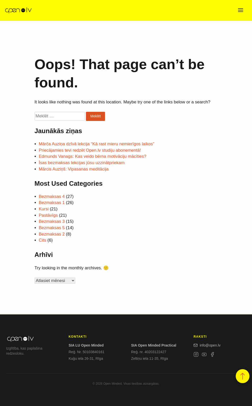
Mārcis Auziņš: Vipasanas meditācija (74, 169)
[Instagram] (196, 355)
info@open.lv (207, 345)
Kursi (44, 209)
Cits (42, 240)
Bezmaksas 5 (52, 227)
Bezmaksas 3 (52, 221)
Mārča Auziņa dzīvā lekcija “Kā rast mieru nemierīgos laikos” (96, 144)
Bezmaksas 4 (52, 196)
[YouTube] (204, 355)
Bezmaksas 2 (52, 234)
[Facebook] (212, 355)
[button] (242, 376)
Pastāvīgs (48, 215)
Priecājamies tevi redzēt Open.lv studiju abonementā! (90, 150)
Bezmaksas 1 (52, 202)
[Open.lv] (18, 10)
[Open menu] (240, 10)
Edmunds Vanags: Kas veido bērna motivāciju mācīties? (92, 156)
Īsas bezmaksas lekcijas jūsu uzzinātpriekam (82, 162)
